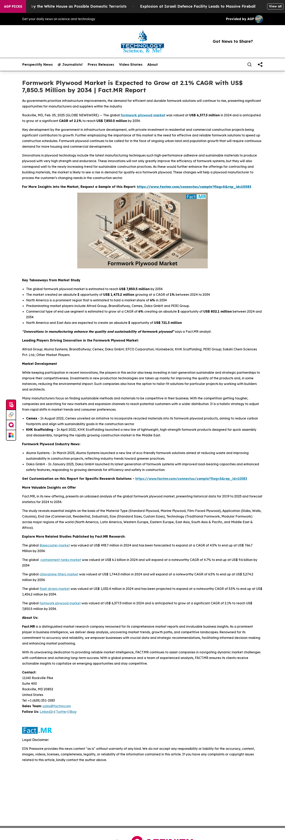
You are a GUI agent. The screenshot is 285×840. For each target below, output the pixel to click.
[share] (260, 64)
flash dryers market (55, 589)
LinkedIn (47, 712)
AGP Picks (13, 6)
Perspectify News (37, 64)
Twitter (61, 712)
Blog (72, 712)
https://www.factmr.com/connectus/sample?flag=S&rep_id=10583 (191, 479)
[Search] (249, 64)
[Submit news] (11, 405)
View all (275, 6)
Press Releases (101, 64)
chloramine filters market (59, 574)
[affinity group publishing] (11, 425)
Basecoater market (55, 545)
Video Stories (130, 64)
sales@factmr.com (57, 706)
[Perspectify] (11, 415)
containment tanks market (60, 560)
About (152, 64)
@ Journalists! (70, 64)
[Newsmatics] (11, 435)
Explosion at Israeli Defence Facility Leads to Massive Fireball (219, 6)
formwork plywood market (143, 115)
